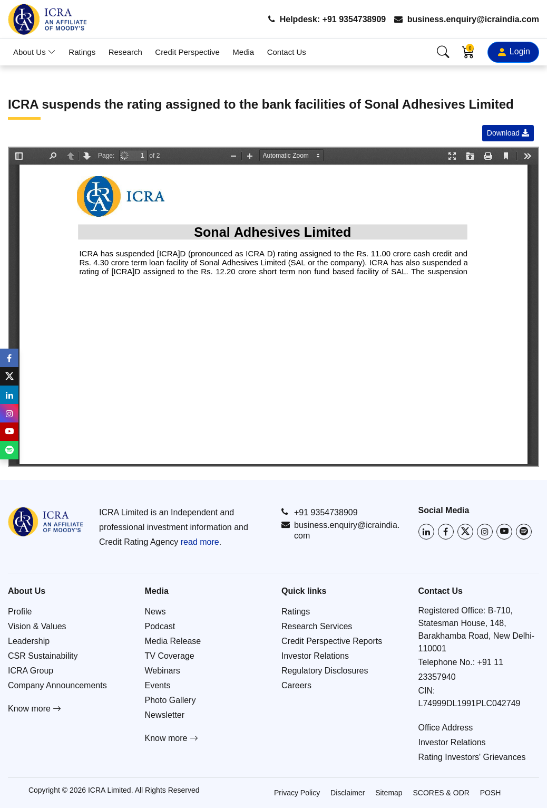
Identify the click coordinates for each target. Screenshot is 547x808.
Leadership (29, 641)
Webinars (162, 670)
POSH (490, 792)
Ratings (82, 51)
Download (508, 133)
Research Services (316, 626)
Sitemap (388, 792)
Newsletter (165, 714)
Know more (34, 708)
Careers (296, 685)
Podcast (160, 626)
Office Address (445, 727)
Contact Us (286, 51)
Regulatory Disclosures (324, 670)
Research (125, 51)
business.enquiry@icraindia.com (466, 19)
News (155, 611)
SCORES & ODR (441, 792)
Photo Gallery (170, 700)
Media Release (173, 641)
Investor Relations (315, 655)
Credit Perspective (187, 51)
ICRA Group (30, 670)
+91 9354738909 (319, 512)
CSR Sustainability (43, 655)
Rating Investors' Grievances (472, 757)
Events (158, 685)
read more (200, 541)
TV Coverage (169, 655)
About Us (34, 51)
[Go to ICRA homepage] (45, 521)
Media (243, 51)
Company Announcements (57, 685)
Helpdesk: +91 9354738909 (327, 19)
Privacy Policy (297, 792)
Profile (20, 611)
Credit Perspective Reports (331, 641)
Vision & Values (37, 626)
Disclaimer (347, 792)
